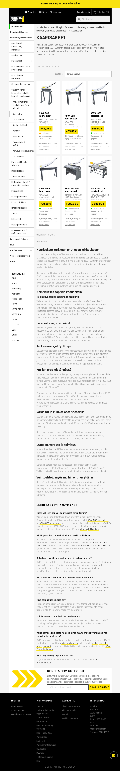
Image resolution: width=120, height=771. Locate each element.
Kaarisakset (18, 114)
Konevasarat (18, 156)
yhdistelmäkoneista (69, 643)
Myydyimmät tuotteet (21, 714)
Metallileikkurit (17, 171)
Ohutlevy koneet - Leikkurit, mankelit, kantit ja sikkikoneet (20, 93)
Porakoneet (16, 61)
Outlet (13, 261)
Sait (14, 329)
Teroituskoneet (18, 176)
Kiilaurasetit (16, 219)
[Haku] (93, 19)
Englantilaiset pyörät (19, 144)
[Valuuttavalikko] (43, 12)
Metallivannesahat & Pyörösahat (20, 68)
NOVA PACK (17, 309)
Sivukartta (41, 749)
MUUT (13, 244)
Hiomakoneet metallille (17, 77)
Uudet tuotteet (18, 710)
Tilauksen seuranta (71, 706)
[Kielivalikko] (31, 12)
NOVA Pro (16, 314)
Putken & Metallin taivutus (19, 164)
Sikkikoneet (18, 136)
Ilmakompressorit (19, 207)
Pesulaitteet (17, 191)
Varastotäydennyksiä (20, 255)
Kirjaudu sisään (83, 12)
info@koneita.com (98, 728)
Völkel (14, 335)
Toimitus (40, 706)
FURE (14, 283)
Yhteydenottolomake (46, 745)
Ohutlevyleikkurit (20, 125)
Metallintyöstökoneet (20, 37)
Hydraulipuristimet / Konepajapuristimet (20, 184)
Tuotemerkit (18, 274)
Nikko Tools (17, 299)
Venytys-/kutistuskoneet (23, 150)
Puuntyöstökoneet (19, 32)
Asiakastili (69, 700)
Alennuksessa (16, 26)
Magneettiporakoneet (21, 84)
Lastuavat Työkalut (19, 239)
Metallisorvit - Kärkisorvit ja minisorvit (17, 46)
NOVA (14, 304)
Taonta (14, 213)
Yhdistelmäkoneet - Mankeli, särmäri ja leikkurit (22, 105)
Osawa (15, 319)
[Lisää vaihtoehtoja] (114, 755)
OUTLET (15, 324)
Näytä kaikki (44, 149)
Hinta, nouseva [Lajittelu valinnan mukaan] (88, 74)
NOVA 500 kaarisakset (98, 520)
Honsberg (16, 288)
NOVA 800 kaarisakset (50, 523)
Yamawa (16, 340)
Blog (38, 761)
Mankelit (16, 130)
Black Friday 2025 (44, 733)
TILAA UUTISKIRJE (99, 687)
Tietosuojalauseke (44, 757)
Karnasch (16, 293)
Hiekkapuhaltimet (19, 196)
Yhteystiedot (56, 12)
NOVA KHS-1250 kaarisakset (94, 545)
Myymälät (40, 753)
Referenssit (41, 721)
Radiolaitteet (16, 250)
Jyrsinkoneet (17, 55)
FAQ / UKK (40, 741)
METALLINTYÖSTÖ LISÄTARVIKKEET (19, 232)
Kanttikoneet (19, 119)
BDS (14, 278)
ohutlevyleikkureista (89, 529)
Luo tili (65, 714)
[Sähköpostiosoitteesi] (68, 687)
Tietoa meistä (42, 717)
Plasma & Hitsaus (19, 202)
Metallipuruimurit (19, 224)
